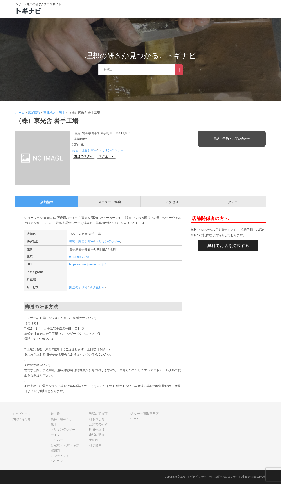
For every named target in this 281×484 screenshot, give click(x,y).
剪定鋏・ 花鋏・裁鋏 (65, 445)
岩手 (62, 113)
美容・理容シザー (84, 151)
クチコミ (234, 202)
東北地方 (49, 113)
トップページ (21, 414)
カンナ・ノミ (60, 456)
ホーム (20, 113)
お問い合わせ (21, 419)
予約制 (93, 440)
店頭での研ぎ (98, 425)
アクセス (171, 202)
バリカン (57, 461)
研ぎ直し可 (106, 156)
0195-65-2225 (79, 257)
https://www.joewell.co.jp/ (87, 265)
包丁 (54, 425)
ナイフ (55, 435)
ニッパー (57, 440)
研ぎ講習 (95, 445)
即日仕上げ (96, 430)
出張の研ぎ (96, 435)
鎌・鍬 (55, 414)
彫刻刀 (55, 451)
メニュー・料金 (109, 202)
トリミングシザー (111, 151)
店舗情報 (34, 113)
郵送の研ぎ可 (83, 156)
